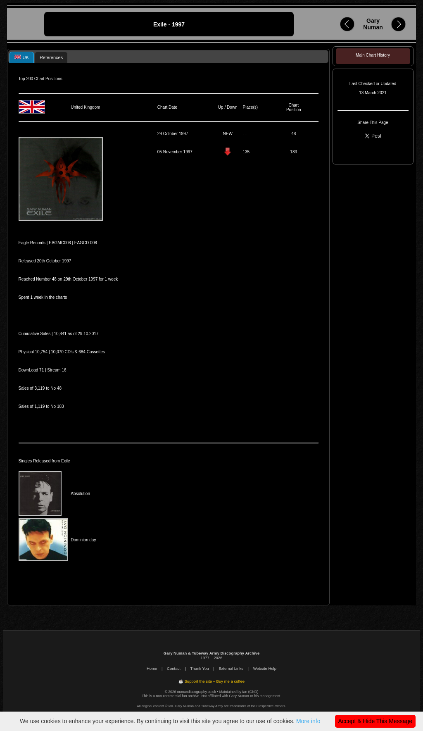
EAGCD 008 (85, 242)
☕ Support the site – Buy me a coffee (211, 681)
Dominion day (83, 540)
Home (152, 668)
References (51, 57)
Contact (174, 668)
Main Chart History (373, 55)
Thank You (199, 668)
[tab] (21, 57)
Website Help (264, 668)
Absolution (80, 493)
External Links (231, 668)
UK (21, 57)
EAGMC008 (60, 242)
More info (308, 721)
